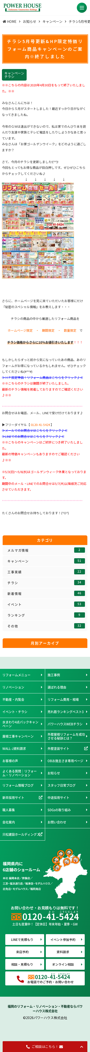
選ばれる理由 (57, 687)
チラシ (46, 582)
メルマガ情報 (46, 550)
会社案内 (8, 822)
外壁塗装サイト (58, 748)
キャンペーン (46, 561)
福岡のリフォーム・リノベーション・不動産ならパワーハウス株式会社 (45, 1008)
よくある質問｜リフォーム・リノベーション (19, 773)
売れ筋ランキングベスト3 (66, 711)
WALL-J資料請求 (14, 748)
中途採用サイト (58, 797)
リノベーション (13, 687)
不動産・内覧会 (13, 699)
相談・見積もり (22, 964)
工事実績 (46, 571)
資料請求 (63, 952)
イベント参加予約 (62, 939)
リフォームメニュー (16, 674)
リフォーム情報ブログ (18, 785)
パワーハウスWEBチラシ (65, 724)
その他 (46, 625)
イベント (46, 604)
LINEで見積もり (22, 939)
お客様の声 (10, 760)
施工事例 (54, 674)
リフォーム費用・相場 (63, 699)
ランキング (46, 615)
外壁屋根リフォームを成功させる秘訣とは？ (66, 736)
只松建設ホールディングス (21, 834)
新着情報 (46, 593)
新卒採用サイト (13, 797)
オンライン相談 (63, 964)
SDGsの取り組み (59, 809)
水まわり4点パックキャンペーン (20, 724)
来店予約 (22, 952)
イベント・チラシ (14, 711)
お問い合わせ (57, 822)
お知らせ (54, 773)
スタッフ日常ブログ (62, 785)
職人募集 (8, 809)
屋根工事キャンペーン (18, 736)
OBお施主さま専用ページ (65, 760)
